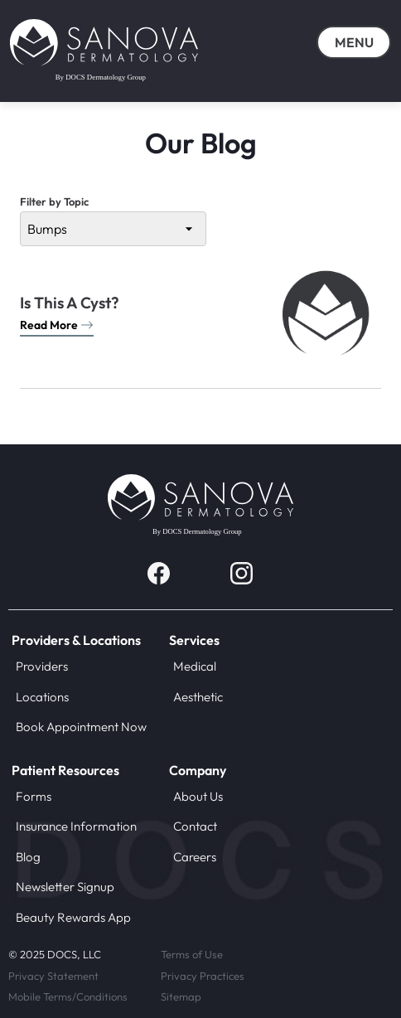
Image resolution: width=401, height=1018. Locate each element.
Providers (42, 666)
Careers (194, 857)
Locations (42, 697)
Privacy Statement (53, 975)
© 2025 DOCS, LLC (54, 954)
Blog (28, 857)
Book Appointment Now (81, 726)
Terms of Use (192, 954)
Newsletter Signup (65, 886)
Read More (57, 325)
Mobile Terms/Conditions (68, 996)
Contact (195, 826)
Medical (194, 666)
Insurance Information (76, 826)
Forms (33, 796)
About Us (198, 796)
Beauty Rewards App (73, 917)
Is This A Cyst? (69, 303)
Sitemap (181, 996)
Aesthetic (198, 697)
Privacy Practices (202, 975)
